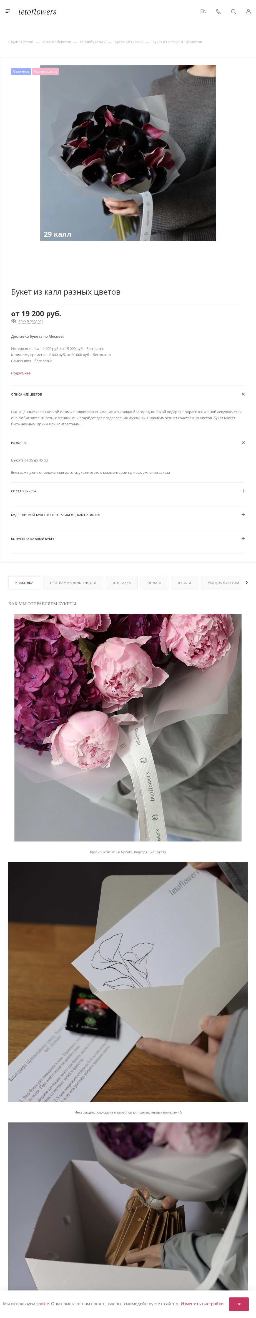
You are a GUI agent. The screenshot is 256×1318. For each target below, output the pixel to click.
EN (203, 11)
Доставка (122, 583)
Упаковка (24, 583)
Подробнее (21, 373)
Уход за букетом (223, 583)
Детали (184, 583)
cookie (42, 1304)
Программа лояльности (73, 583)
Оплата (154, 583)
